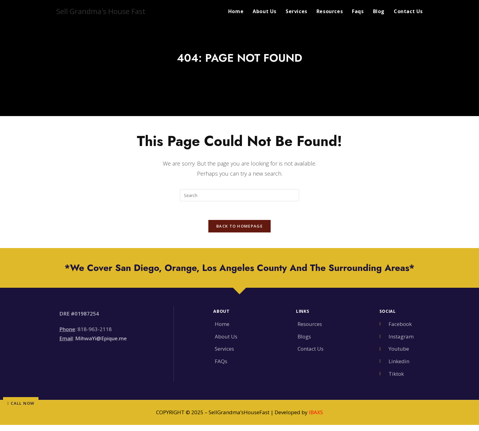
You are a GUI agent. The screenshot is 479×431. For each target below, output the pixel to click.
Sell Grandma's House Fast (100, 11)
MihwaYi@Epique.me (101, 338)
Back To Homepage (239, 226)
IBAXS (316, 412)
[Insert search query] (239, 195)
